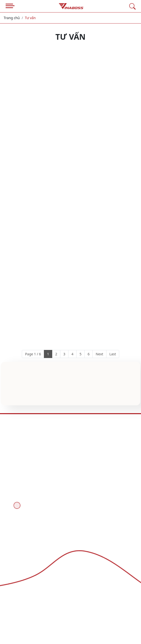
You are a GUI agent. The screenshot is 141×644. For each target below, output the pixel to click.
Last (112, 354)
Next (99, 354)
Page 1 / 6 (33, 354)
